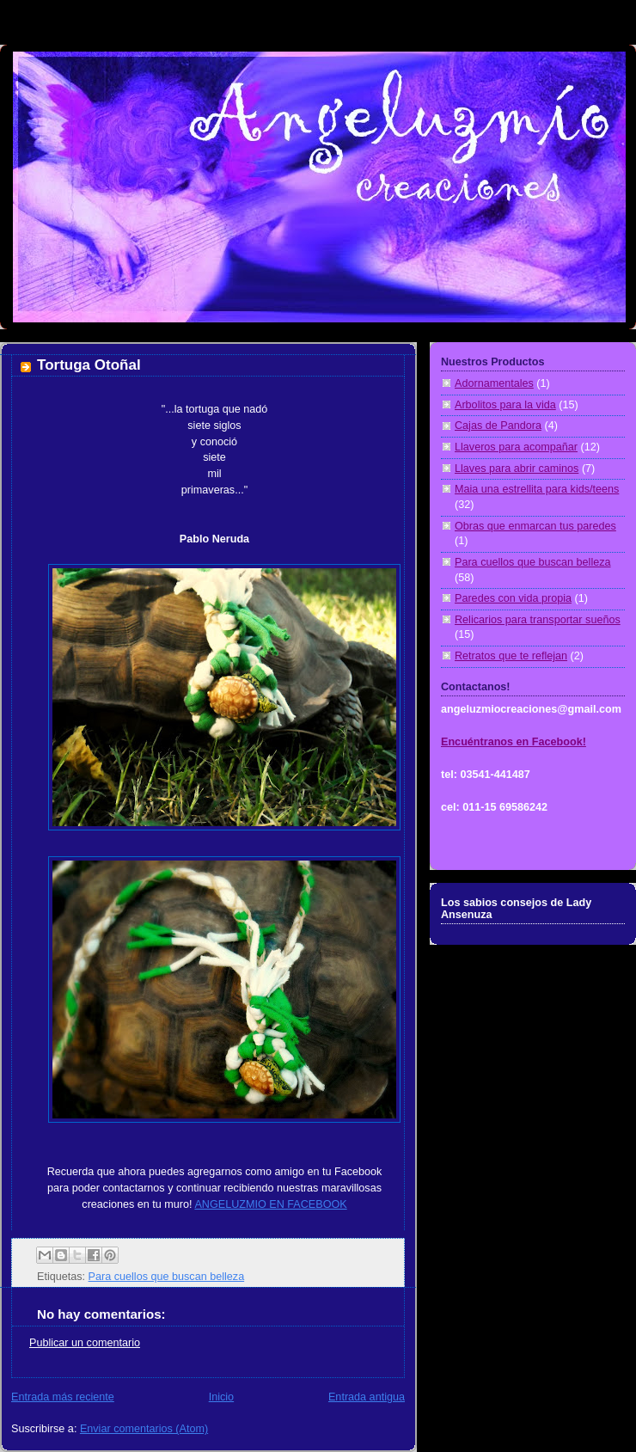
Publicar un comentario (84, 1343)
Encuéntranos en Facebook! (513, 742)
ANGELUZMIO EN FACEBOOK (270, 1204)
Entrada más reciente (62, 1397)
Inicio (221, 1397)
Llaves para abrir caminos (516, 469)
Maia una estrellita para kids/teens (537, 489)
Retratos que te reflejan (511, 656)
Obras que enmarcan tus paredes (535, 526)
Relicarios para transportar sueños (538, 620)
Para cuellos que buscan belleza (167, 1277)
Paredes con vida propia (513, 598)
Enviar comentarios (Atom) (144, 1429)
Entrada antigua (366, 1397)
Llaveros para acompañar (516, 447)
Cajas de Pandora (498, 426)
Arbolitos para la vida (505, 405)
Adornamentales (494, 383)
